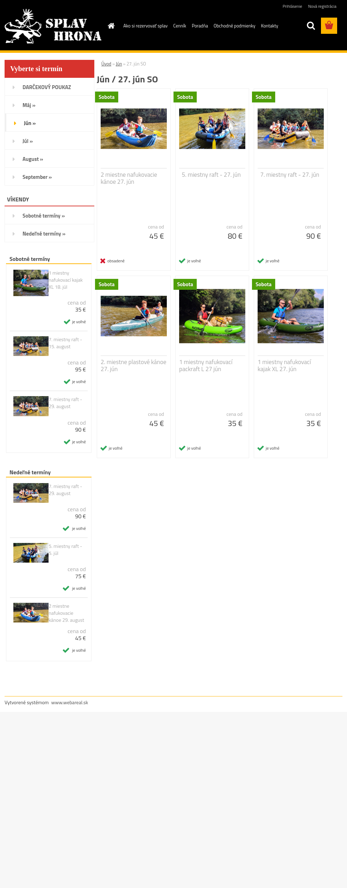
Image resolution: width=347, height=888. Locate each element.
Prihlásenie (292, 6)
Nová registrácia (322, 6)
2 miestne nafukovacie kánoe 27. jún (129, 178)
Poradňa (200, 25)
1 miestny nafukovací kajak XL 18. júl (66, 279)
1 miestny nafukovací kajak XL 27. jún (284, 365)
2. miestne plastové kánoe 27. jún (133, 365)
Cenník (179, 25)
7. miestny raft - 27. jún (290, 174)
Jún (119, 63)
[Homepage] (110, 26)
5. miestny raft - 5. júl (65, 550)
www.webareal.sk (69, 702)
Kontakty (269, 25)
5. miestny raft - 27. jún (211, 174)
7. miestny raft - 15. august (65, 343)
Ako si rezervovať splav (146, 25)
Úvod (106, 63)
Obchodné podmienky (234, 25)
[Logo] (53, 26)
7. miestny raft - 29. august (65, 403)
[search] (311, 26)
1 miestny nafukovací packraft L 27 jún (205, 365)
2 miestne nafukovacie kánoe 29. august (66, 613)
